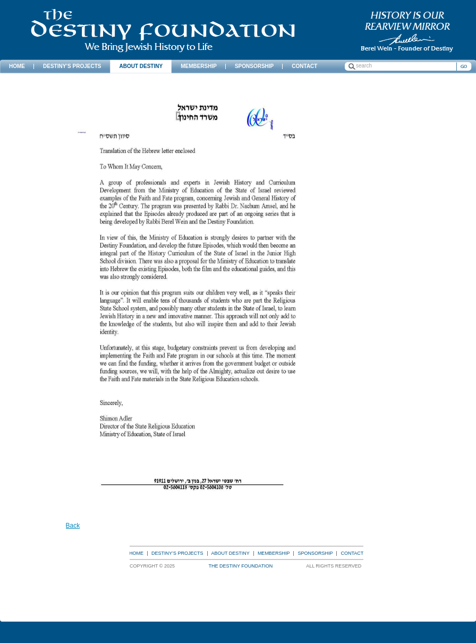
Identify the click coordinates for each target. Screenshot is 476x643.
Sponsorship (315, 553)
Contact (352, 553)
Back (73, 525)
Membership (274, 553)
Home (136, 553)
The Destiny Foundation (163, 30)
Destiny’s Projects (177, 553)
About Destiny (230, 553)
